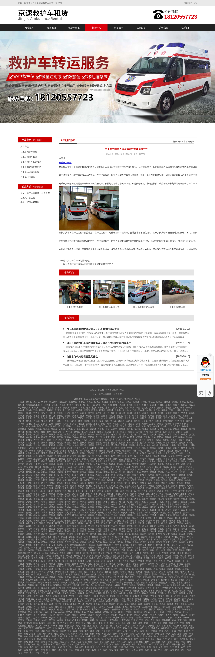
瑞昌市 (186, 507)
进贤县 (114, 510)
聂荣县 (65, 593)
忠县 (84, 612)
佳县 (82, 415)
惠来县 (77, 458)
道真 (120, 440)
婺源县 (99, 502)
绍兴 (60, 650)
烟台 (48, 650)
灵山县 (81, 604)
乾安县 (52, 545)
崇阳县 (135, 475)
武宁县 (67, 510)
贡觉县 (113, 596)
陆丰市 (21, 461)
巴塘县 (166, 442)
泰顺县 (83, 528)
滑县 (28, 491)
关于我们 (163, 27)
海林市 (111, 537)
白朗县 (21, 598)
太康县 (67, 483)
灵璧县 (149, 518)
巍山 (103, 423)
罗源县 (176, 515)
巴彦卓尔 (120, 625)
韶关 (82, 636)
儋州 (159, 623)
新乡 (147, 642)
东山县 (147, 512)
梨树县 (27, 547)
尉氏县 (152, 491)
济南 (177, 650)
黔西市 (29, 440)
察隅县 (182, 593)
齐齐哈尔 (123, 639)
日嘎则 (42, 623)
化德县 (44, 609)
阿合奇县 (47, 585)
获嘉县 (164, 488)
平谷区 (29, 620)
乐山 (153, 639)
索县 (43, 593)
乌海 (101, 625)
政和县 (85, 512)
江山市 (67, 526)
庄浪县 (102, 410)
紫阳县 (21, 415)
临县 (152, 553)
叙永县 (166, 453)
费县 (90, 496)
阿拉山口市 (72, 588)
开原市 (185, 547)
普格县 (83, 442)
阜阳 (151, 644)
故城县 (96, 563)
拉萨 (50, 639)
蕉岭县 (44, 461)
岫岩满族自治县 (25, 553)
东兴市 (89, 604)
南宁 (128, 650)
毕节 (119, 628)
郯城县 (112, 496)
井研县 (162, 450)
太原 (77, 650)
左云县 (170, 561)
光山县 (156, 483)
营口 (99, 636)
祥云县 (131, 423)
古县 (84, 555)
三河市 (143, 563)
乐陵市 (183, 493)
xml (195, 3)
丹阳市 (60, 531)
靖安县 (83, 504)
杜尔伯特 (63, 539)
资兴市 (142, 467)
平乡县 (92, 572)
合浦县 (104, 604)
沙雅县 (117, 585)
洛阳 (87, 647)
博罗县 (106, 461)
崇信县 (110, 410)
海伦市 (151, 534)
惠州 (82, 650)
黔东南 (150, 633)
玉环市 (180, 523)
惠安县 (60, 515)
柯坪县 (76, 585)
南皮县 (79, 566)
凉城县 (21, 609)
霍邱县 (135, 518)
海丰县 (36, 461)
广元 (130, 631)
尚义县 (58, 569)
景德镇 (97, 639)
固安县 (21, 566)
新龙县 (36, 445)
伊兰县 (120, 542)
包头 (71, 636)
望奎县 (36, 537)
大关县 (161, 429)
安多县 (58, 593)
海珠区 (21, 617)
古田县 (184, 510)
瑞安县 (75, 528)
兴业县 (29, 604)
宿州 (164, 642)
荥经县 (108, 448)
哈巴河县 (59, 580)
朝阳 (130, 628)
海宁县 (36, 528)
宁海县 (137, 528)
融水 (57, 607)
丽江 (108, 628)
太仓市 (36, 534)
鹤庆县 (65, 423)
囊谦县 (82, 402)
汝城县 (166, 467)
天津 (160, 647)
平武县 (91, 453)
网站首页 (29, 27)
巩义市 (29, 493)
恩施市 (99, 475)
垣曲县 (79, 558)
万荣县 (116, 558)
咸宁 (179, 633)
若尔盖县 (115, 445)
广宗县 (100, 572)
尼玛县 (21, 593)
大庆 (62, 642)
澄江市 (85, 432)
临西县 (73, 572)
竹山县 (118, 480)
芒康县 (64, 596)
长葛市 (182, 485)
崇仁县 (21, 504)
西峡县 (112, 485)
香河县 (180, 563)
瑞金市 (36, 507)
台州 (54, 650)
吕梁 (109, 633)
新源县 (182, 580)
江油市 (83, 453)
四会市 (114, 461)
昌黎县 (77, 574)
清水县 (52, 413)
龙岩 (122, 636)
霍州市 (180, 553)
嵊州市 (153, 526)
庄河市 (45, 553)
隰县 (41, 555)
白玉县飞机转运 (27, 177)
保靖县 (112, 464)
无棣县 (110, 493)
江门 (31, 647)
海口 (104, 647)
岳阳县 (172, 469)
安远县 (114, 507)
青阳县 (65, 518)
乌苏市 (139, 580)
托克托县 (22, 612)
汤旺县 (46, 539)
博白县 (36, 604)
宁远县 (98, 467)
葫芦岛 (74, 633)
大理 (132, 633)
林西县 (152, 609)
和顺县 (183, 558)
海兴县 (102, 566)
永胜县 (101, 429)
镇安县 (122, 413)
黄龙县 (29, 418)
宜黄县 (184, 502)
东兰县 (65, 601)
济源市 (149, 480)
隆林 (124, 601)
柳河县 (151, 545)
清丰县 (65, 488)
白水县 (128, 418)
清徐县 (67, 563)
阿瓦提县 (85, 585)
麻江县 (114, 434)
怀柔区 (36, 620)
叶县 (78, 491)
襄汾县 (98, 555)
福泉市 (91, 434)
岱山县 (60, 526)
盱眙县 (145, 531)
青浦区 (60, 617)
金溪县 (176, 502)
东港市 (145, 550)
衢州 (56, 639)
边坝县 (48, 596)
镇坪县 (176, 413)
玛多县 (120, 402)
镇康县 (156, 426)
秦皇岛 (27, 644)
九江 (152, 642)
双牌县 (119, 467)
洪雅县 (63, 450)
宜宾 (174, 633)
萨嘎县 (136, 596)
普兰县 (182, 590)
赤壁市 (120, 475)
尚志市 (67, 542)
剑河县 (161, 434)
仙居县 (29, 526)
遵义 (140, 644)
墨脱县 (21, 596)
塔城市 (146, 580)
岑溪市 (112, 604)
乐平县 (99, 510)
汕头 (98, 647)
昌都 (20, 623)
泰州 (189, 644)
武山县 (29, 413)
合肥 (26, 652)
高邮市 (67, 531)
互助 (110, 405)
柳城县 (79, 607)
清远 (170, 642)
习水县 (85, 440)
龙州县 (153, 598)
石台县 (73, 518)
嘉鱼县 (151, 475)
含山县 (185, 520)
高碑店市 (90, 569)
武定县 (93, 429)
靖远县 (75, 413)
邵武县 (77, 512)
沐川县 (147, 450)
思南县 (139, 437)
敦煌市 (50, 410)
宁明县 (161, 598)
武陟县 (94, 488)
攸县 (167, 472)
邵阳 (133, 636)
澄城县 (151, 418)
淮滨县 (120, 483)
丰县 (105, 534)
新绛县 (92, 558)
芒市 (51, 423)
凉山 (55, 628)
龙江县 (52, 542)
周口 (183, 642)
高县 (26, 450)
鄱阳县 (114, 502)
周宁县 (161, 510)
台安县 (37, 553)
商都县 (36, 609)
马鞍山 (176, 642)
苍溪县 (52, 453)
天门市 (21, 475)
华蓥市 (153, 448)
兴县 (158, 553)
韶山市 (122, 472)
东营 (94, 636)
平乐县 (154, 604)
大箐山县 (30, 539)
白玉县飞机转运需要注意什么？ (83, 356)
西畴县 (31, 429)
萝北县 (134, 539)
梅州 (43, 636)
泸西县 (70, 429)
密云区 (21, 620)
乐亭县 (132, 574)
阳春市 (143, 458)
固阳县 (160, 609)
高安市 (52, 504)
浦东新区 (84, 617)
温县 (88, 488)
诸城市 (114, 499)
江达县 (120, 596)
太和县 (21, 520)
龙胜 (177, 604)
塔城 (35, 623)
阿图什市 (67, 585)
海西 (188, 623)
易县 (155, 569)
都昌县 (36, 510)
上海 (37, 652)
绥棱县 (174, 534)
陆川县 (44, 604)
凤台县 (34, 523)
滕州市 (21, 502)
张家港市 (53, 534)
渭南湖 (44, 642)
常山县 (91, 526)
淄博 (111, 644)
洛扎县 (122, 593)
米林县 (29, 596)
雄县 (121, 569)
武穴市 (159, 475)
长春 (147, 650)
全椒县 (67, 520)
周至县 (137, 421)
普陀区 (132, 617)
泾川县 (125, 410)
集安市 (133, 545)
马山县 (110, 607)
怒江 (95, 623)
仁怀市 (69, 440)
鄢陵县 (29, 488)
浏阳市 (182, 472)
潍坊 (37, 650)
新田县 (82, 467)
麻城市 (166, 475)
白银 (133, 625)
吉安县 (29, 507)
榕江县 (137, 434)
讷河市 (165, 539)
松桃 (113, 437)
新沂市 (85, 534)
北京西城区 (113, 620)
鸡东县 (157, 539)
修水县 (60, 510)
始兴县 (96, 464)
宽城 (141, 566)
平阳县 (106, 528)
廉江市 (184, 461)
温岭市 (21, 526)
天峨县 (80, 601)
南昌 (111, 650)
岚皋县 (192, 413)
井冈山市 (123, 504)
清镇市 (158, 440)
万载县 (106, 504)
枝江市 (36, 480)
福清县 (145, 515)
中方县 (69, 467)
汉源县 (101, 448)
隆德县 (64, 590)
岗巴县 (128, 596)
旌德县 (29, 518)
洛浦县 (79, 582)
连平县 (174, 458)
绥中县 (122, 547)
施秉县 (29, 437)
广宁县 (137, 461)
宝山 (48, 631)
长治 (162, 636)
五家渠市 (147, 577)
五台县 (27, 558)
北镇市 (108, 550)
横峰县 (137, 502)
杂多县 (105, 402)
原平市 (121, 555)
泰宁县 (83, 515)
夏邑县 (180, 483)
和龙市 (143, 542)
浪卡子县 (90, 593)
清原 (169, 550)
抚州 (104, 639)
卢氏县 (151, 485)
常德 (50, 642)
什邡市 (135, 453)
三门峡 (173, 631)
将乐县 (91, 515)
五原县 (67, 609)
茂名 (87, 633)
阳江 (176, 639)
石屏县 (77, 429)
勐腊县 (152, 423)
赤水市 (77, 440)
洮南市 (21, 545)
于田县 (64, 582)
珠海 (94, 650)
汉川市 (99, 477)
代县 (20, 558)
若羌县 (21, 588)
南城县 (44, 504)
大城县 (172, 563)
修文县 (166, 440)
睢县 (35, 485)
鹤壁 (92, 631)
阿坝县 (124, 445)
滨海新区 (138, 612)
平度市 (60, 502)
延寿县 (75, 542)
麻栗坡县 (22, 429)
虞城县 (188, 483)
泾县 (43, 518)
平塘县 (52, 434)
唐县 (28, 572)
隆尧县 (131, 572)
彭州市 (73, 456)
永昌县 (83, 413)
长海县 (62, 553)
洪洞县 (90, 555)
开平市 (36, 464)
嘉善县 (52, 528)
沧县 (122, 566)
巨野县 (67, 493)
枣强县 (135, 563)
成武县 (75, 493)
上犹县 (130, 507)
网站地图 (188, 3)
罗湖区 (130, 615)
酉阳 (35, 612)
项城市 (52, 483)
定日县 (62, 598)
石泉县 (36, 415)
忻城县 (29, 601)
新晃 (26, 467)
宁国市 (21, 518)
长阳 (64, 480)
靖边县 (112, 415)
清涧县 (67, 415)
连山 (121, 458)
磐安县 (130, 526)
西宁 (62, 639)
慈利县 (73, 469)
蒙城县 (96, 518)
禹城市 (176, 493)
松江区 (67, 617)
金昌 (118, 623)
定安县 (171, 456)
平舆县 (29, 483)
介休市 (131, 558)
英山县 (21, 477)
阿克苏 (39, 625)
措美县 (130, 593)
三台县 (120, 453)
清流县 (122, 515)
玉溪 (26, 631)
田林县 (138, 601)
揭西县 (85, 458)
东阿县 (154, 493)
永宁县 (128, 590)
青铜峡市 (80, 590)
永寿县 (161, 515)
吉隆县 (153, 596)
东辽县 (174, 545)
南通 (88, 650)
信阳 (141, 642)
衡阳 (128, 644)
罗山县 (164, 483)
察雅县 (87, 596)
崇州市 (58, 456)
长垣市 (133, 488)
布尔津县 (85, 580)
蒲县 (28, 555)
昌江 (136, 456)
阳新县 (141, 480)
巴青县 (29, 593)
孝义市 (101, 553)
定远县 (60, 520)
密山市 (142, 539)
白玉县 (21, 445)
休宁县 (96, 520)
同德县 (190, 402)
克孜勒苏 (166, 620)
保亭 (119, 456)
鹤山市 (29, 464)
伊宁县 (43, 580)
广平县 (191, 572)
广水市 (106, 475)
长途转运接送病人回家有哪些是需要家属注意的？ (90, 264)
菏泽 (118, 642)
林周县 (122, 598)
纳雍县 (181, 437)
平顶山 (32, 639)
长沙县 (190, 472)
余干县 (122, 502)
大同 (126, 633)
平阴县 (83, 502)
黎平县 (145, 434)
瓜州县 (71, 410)
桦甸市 (50, 547)
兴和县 (29, 609)
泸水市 (21, 423)
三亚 (157, 644)
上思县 (96, 604)
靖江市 (29, 531)
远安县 (87, 480)
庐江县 (89, 523)
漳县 (138, 407)
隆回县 (36, 472)
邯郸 (20, 647)
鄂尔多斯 (183, 639)
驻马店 (51, 644)
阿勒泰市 (94, 580)
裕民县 (115, 580)
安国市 (99, 569)
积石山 (192, 405)
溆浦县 (46, 467)
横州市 (87, 607)
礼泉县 (44, 421)
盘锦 (37, 636)
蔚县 (51, 569)
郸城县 (75, 483)
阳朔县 (44, 607)
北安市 (56, 537)
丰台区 (103, 620)
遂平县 (164, 480)
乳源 (74, 464)
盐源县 (122, 442)
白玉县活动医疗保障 (29, 172)
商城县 (143, 483)
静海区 (121, 612)
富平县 (112, 418)
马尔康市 (22, 448)
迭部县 (153, 405)
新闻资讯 (96, 27)
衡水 (156, 636)
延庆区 (178, 617)
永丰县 (171, 504)
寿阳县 (168, 558)
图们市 (174, 542)
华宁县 (69, 432)
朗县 (175, 593)
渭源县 (152, 407)
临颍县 (166, 485)
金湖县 (137, 531)
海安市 (184, 531)
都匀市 (99, 434)
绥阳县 (135, 440)
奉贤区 (52, 617)
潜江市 (29, 475)
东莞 (143, 647)
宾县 (105, 542)
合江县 (174, 453)
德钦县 (158, 421)
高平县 (58, 561)
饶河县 (95, 539)
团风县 (44, 477)
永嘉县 (114, 528)
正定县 (67, 577)
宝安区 (106, 615)
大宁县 (48, 555)
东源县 (159, 458)
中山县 (117, 553)
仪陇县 (94, 450)
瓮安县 (67, 434)
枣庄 (77, 636)
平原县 (29, 496)
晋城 (186, 631)
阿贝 (72, 623)
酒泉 (69, 631)
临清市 (133, 493)
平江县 (149, 469)
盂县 (155, 561)
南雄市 (60, 464)
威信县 (122, 429)
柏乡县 (139, 572)
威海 (158, 642)
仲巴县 (169, 596)
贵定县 (75, 434)
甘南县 (29, 542)
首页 (175, 141)
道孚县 (60, 445)
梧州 (20, 631)
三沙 (141, 620)
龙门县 (91, 461)
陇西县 (160, 407)
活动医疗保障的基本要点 (78, 260)
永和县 (34, 555)
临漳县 (61, 574)
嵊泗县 (52, 526)
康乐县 (58, 407)
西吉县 (72, 590)
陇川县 (29, 423)
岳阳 (130, 642)
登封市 (174, 491)
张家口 (192, 639)
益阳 (162, 633)
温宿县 (132, 585)
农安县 (99, 547)
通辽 (96, 628)
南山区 (114, 615)
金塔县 (79, 410)
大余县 (137, 507)
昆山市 (44, 534)
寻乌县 (52, 507)
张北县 (81, 569)
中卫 (101, 623)
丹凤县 (145, 413)
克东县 (180, 539)
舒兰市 (42, 547)
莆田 (106, 644)
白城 (158, 625)
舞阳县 (174, 485)
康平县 (86, 553)
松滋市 (52, 477)
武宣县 (190, 598)
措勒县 (136, 590)
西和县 (101, 407)
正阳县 (21, 483)
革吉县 (151, 590)
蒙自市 (61, 426)
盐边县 (188, 453)
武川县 (168, 609)
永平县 (96, 423)
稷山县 (100, 558)
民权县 (42, 485)
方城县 (120, 485)
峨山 (55, 432)
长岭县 (60, 545)
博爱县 (102, 488)
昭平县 (109, 601)
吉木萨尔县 (103, 588)
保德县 (137, 555)
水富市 (114, 429)
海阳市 (145, 499)
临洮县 (145, 407)
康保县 (73, 569)
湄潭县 (100, 440)
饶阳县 (112, 563)
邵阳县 (44, 472)
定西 (144, 625)
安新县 (162, 569)
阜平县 (42, 572)
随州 (142, 631)
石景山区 (94, 620)
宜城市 (168, 477)
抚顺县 (181, 550)
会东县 (99, 442)
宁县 (182, 407)
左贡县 (72, 596)
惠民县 (125, 493)
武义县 (145, 526)
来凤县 (52, 475)
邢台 (39, 644)
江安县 (40, 450)
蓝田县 (145, 421)
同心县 (89, 590)
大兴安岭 (64, 623)
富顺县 (29, 456)
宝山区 (101, 617)
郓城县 (60, 493)
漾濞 (138, 423)
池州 (179, 636)
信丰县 (145, 507)
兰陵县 (96, 496)
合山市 (177, 598)
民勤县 (185, 410)
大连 (160, 650)
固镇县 (42, 523)
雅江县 (67, 445)
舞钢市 (58, 491)
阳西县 (151, 458)
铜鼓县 (75, 504)
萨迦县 (54, 598)
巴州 (185, 625)
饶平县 (93, 458)
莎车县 (179, 582)
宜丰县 (91, 504)
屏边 (47, 426)
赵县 (177, 574)
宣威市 (92, 432)
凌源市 (130, 547)
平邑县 (83, 496)
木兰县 (91, 542)
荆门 (173, 636)
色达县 (182, 442)
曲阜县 (21, 499)
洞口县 (29, 472)
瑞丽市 (58, 423)
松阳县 (149, 523)
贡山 (182, 421)
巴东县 (75, 475)
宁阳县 (180, 496)
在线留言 (141, 27)
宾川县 (123, 423)
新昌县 (168, 526)
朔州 (85, 628)
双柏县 (123, 426)
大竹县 (130, 448)
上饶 (123, 644)
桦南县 (182, 537)
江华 (76, 467)
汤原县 (167, 537)
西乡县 (172, 415)
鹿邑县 (60, 483)
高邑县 (44, 577)
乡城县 (159, 442)
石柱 (47, 612)
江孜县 (70, 598)
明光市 (36, 520)
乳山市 (141, 496)
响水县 (130, 531)
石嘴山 (31, 625)
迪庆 (84, 623)
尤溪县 (99, 515)
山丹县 (133, 410)
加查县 (114, 593)
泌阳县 (180, 480)
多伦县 (125, 607)
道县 (112, 467)
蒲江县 (91, 456)
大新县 (146, 598)
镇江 (65, 647)
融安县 (63, 607)
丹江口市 (95, 480)
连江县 (184, 515)
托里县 (123, 580)
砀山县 (162, 518)
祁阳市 (135, 467)
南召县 (128, 485)
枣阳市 (176, 477)
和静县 (165, 585)
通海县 (77, 432)
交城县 (165, 553)
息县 (113, 483)
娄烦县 (52, 563)
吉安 (20, 639)
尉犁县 (29, 588)
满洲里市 (116, 609)
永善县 (153, 429)
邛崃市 (50, 456)
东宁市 (87, 537)
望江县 (125, 520)
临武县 (174, 467)
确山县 (188, 480)
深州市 (75, 563)
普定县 (61, 440)
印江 (132, 437)
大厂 (158, 563)
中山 (71, 650)
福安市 (145, 510)
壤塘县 (132, 445)
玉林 (20, 636)
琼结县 (145, 593)
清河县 (50, 580)
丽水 (31, 642)
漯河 (81, 633)
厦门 (183, 650)
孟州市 (73, 488)
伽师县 (144, 582)
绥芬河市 (119, 537)
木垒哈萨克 (91, 588)
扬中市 (52, 531)
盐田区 (91, 615)
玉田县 (116, 574)
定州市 (106, 569)
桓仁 (158, 550)
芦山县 (77, 448)
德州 (20, 642)
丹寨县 (106, 434)
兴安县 (21, 607)
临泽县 (149, 410)
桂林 (26, 647)
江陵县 (75, 477)
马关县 (185, 426)
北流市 (21, 604)
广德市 (50, 518)
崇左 (20, 628)
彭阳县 (48, 590)
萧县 (155, 518)
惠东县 (99, 461)
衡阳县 (114, 472)
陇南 (127, 625)
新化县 (161, 464)
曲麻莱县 (73, 402)
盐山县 (94, 566)
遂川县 (155, 504)
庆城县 (42, 410)
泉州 (141, 650)
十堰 (191, 633)
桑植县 (65, 469)
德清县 (192, 526)
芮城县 (58, 558)
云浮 (181, 628)
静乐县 (176, 555)
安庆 (124, 642)
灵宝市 (135, 485)
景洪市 (168, 423)
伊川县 (92, 491)
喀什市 (39, 585)
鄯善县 (188, 588)
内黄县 (21, 491)
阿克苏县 (141, 585)
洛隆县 (56, 596)
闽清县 (168, 515)
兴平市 (182, 418)
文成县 (91, 528)
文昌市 (21, 458)
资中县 (185, 450)
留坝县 (135, 415)
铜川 (129, 623)
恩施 (143, 633)
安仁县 (150, 467)
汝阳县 (116, 491)
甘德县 (144, 402)
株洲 (90, 642)
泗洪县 (176, 528)
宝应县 (70, 448)
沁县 (103, 561)
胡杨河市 (92, 577)
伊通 (20, 547)
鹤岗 (112, 623)
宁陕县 (29, 415)
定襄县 (34, 558)
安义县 (122, 510)
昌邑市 (83, 499)
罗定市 (46, 458)
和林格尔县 (187, 609)
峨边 (140, 450)
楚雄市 (131, 426)
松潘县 (173, 445)
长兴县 (184, 526)
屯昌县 (164, 456)
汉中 (50, 633)
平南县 (65, 604)
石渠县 (190, 442)
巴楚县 (136, 582)
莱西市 (52, 502)
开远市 (69, 426)
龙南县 (106, 507)
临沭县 (60, 496)
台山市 (44, 464)
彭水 (30, 612)
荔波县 (83, 434)
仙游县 (137, 515)
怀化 (65, 636)
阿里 (158, 620)
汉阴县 (44, 415)
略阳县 (151, 415)
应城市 (114, 477)
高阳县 (21, 572)
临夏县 (66, 407)
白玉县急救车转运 (28, 157)
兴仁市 (99, 437)
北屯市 (138, 577)
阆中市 (79, 450)
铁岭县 (46, 550)
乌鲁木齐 (79, 647)
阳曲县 (60, 563)
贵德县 (182, 402)
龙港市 (60, 528)
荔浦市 (147, 604)
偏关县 (129, 555)
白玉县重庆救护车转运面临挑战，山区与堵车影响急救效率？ (99, 343)
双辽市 (190, 545)
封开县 (122, 461)
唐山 (71, 647)
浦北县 (73, 604)
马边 (134, 450)
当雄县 (115, 598)
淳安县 (161, 528)
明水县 (182, 534)
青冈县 (21, 537)
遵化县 (108, 574)
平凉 (182, 623)
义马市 (143, 485)
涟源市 (143, 464)
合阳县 (159, 418)
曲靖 (159, 639)
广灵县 (21, 563)
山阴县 (50, 561)
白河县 (161, 413)
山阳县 (130, 413)
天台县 (36, 526)
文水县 (173, 553)
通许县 (160, 491)
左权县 (191, 558)
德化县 (36, 515)
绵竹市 (128, 453)
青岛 (126, 647)
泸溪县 (75, 510)
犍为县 (170, 450)
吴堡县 (75, 415)
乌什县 (93, 585)
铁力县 (190, 537)
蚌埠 (58, 644)
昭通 (43, 631)
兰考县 (145, 491)
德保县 (169, 601)
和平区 (60, 615)
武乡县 (110, 561)
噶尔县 (167, 590)
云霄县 (171, 512)
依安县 (44, 542)
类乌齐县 (104, 596)
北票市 (137, 547)
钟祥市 (153, 477)
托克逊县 (179, 588)
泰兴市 (21, 531)
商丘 (89, 644)
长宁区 (147, 617)
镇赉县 (36, 545)
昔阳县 (176, 558)
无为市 (65, 523)
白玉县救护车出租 (28, 151)
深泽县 (36, 577)
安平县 (104, 563)
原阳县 (156, 488)
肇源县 (79, 539)
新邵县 (52, 472)
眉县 (107, 421)
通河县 (83, 542)
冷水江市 (152, 464)
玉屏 (153, 437)
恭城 (140, 604)
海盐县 (44, 528)
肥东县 (104, 523)
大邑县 (99, 456)
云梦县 (122, 477)
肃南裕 (164, 410)
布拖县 (75, 442)
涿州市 (114, 569)
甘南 (78, 623)
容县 (35, 456)
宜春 (113, 642)
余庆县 (92, 440)
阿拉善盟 (22, 625)
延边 (56, 633)
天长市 (44, 520)
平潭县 (153, 515)
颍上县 (178, 518)
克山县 (188, 539)
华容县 (164, 469)
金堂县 (106, 456)
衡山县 (99, 472)
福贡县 (189, 421)
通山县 (128, 475)
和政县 (35, 407)
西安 (183, 647)
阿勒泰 (192, 620)
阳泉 (136, 628)
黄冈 (107, 642)
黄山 (104, 633)
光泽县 (101, 512)
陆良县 (131, 432)
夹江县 (154, 450)
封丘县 (141, 488)
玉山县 (153, 502)
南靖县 (139, 512)
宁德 (84, 642)
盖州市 (101, 550)
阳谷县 (168, 493)
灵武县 (113, 590)
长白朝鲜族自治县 (105, 545)
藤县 (127, 604)
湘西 (87, 631)
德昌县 (114, 442)
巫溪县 (53, 612)
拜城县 (101, 585)
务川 (115, 440)
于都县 (75, 507)
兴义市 (106, 437)
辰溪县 (53, 467)
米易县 (21, 456)
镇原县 (176, 407)
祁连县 (86, 405)
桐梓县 (142, 440)
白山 (169, 625)
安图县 (128, 542)
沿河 (119, 437)
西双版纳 (106, 631)
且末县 (189, 585)
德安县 (44, 510)
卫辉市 (125, 488)
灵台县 (118, 410)
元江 (43, 432)
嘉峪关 (61, 628)
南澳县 (52, 464)
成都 (26, 650)
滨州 (26, 639)
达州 (139, 636)
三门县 (44, 526)
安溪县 (52, 515)
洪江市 (176, 464)
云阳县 (77, 612)
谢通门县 (30, 598)
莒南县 (75, 496)
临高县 (148, 456)
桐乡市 (21, 528)
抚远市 (144, 537)
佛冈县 (135, 458)
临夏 (135, 623)
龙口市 (176, 499)
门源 (92, 405)
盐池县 (97, 590)
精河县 (62, 588)
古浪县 (178, 410)
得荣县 (143, 442)
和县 (179, 520)
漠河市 (143, 534)
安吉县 (176, 526)
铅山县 (145, 502)
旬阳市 (168, 413)
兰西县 (29, 537)
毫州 (73, 639)
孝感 (37, 642)
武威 (165, 623)
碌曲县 (137, 405)
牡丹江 (192, 631)
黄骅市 (36, 566)
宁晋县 (123, 572)
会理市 (106, 442)
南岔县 (21, 539)
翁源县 (81, 464)
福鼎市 (137, 510)
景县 (90, 563)
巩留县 (189, 580)
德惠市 (83, 547)
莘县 (161, 493)
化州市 (153, 461)
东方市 (179, 456)
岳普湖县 (153, 582)
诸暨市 (161, 526)
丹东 (164, 639)
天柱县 (176, 434)
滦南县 (139, 574)
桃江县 (52, 469)
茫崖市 (44, 402)
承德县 (177, 566)
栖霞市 (153, 499)
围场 (136, 566)
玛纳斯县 (122, 588)
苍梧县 (133, 604)
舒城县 (128, 518)
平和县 (132, 512)
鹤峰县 (44, 475)
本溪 (163, 550)
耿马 (144, 426)
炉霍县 (52, 445)
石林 (165, 432)
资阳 (49, 628)
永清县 (188, 563)
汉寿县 (118, 469)
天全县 (85, 448)
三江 (51, 607)
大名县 (46, 574)
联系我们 (185, 27)
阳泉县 (44, 569)
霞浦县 (192, 510)
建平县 (170, 547)
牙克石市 (106, 609)
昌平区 (52, 620)
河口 (28, 426)
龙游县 (75, 526)
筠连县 (192, 448)
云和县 (141, 523)
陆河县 (29, 461)
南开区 (36, 615)
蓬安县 (102, 450)
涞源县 (178, 569)
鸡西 (106, 625)
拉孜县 (46, 598)
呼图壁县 (132, 588)
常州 (105, 650)
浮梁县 (106, 510)
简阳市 (42, 456)
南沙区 (153, 615)
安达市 (166, 534)
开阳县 (181, 440)
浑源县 (178, 561)
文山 (74, 628)
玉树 (185, 620)
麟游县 (87, 421)
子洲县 (60, 415)
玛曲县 (145, 405)
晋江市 (186, 512)
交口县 (109, 553)
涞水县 (50, 572)
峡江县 (186, 504)
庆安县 (190, 534)
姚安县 (108, 426)
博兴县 (102, 493)
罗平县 (116, 432)
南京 (166, 647)
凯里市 (44, 437)
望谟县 (67, 437)
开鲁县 (136, 609)
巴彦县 (99, 542)
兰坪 (177, 421)
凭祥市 (130, 598)
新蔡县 (156, 480)
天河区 (192, 615)
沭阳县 (192, 528)
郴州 (92, 633)
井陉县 (75, 577)
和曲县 (145, 555)
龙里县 (29, 434)
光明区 (67, 615)
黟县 (90, 520)
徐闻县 (192, 461)
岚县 (131, 553)
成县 (127, 407)
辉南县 (159, 545)
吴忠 (61, 625)
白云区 (184, 615)
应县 (43, 561)
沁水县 (89, 561)
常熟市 (62, 534)
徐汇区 (163, 617)
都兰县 (29, 402)
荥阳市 (21, 493)
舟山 (56, 642)
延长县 (89, 418)
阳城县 (81, 561)
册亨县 (60, 437)
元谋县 (92, 426)
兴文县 (184, 448)
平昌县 (46, 448)
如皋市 (192, 531)
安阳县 (42, 491)
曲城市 (188, 496)
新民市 (70, 553)
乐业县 (146, 601)
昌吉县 (148, 588)
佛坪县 (128, 415)
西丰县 (39, 550)
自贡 (180, 631)
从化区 (145, 615)
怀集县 (130, 461)
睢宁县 (93, 534)
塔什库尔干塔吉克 (123, 582)
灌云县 (168, 531)
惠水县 (21, 434)
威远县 (21, 453)
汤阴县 (34, 491)
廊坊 (109, 647)
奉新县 (114, 504)
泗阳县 (184, 528)
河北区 (29, 615)
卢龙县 (69, 574)
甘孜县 (44, 445)
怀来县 (29, 569)
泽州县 (65, 561)
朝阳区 (134, 620)
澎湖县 (21, 510)
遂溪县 (172, 520)
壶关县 (125, 561)
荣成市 (149, 496)
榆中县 (91, 413)
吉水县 (21, 507)
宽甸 (152, 550)
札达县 (175, 590)
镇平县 (104, 485)
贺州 (147, 628)
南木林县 (78, 598)
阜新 (84, 550)
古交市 (44, 563)
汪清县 (135, 542)
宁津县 (52, 496)
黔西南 (55, 631)
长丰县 (112, 523)
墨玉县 (95, 582)
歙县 (103, 520)
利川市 (91, 475)
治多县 (89, 402)
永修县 (52, 510)
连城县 (29, 512)
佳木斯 (174, 628)
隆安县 (118, 607)
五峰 (59, 480)
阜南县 (185, 518)
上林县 (102, 607)
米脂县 (89, 415)
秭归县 (71, 480)
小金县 (147, 445)
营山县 (110, 450)
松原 (81, 631)
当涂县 (21, 523)
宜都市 (52, 480)
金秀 (184, 598)
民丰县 (56, 582)
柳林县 (146, 553)
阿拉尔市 (169, 577)
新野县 (65, 485)
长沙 (149, 647)
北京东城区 (124, 620)
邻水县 (161, 448)
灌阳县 (183, 604)
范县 (51, 488)
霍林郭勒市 (127, 609)
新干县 (178, 504)
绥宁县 (21, 472)
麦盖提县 (163, 582)
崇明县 (158, 432)
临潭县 (176, 405)
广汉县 (143, 453)
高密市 (91, 499)
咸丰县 (60, 475)
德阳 (128, 636)
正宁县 (189, 407)
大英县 (29, 453)
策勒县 (72, 582)
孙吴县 (64, 537)
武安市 (162, 572)
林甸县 (72, 539)
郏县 (64, 491)
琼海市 (29, 458)
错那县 (99, 593)
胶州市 (67, 502)
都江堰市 (82, 456)
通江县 (62, 448)
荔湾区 (36, 617)
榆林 (26, 636)
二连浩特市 (147, 607)
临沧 (95, 625)
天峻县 (21, 402)
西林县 (131, 601)
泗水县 (36, 499)
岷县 (132, 407)
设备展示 (118, 27)
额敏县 (131, 580)
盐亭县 (112, 453)
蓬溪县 (44, 453)
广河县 (43, 407)
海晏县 (78, 405)
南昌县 (130, 510)
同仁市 (62, 405)
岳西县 (118, 520)
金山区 (75, 617)
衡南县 (106, 472)
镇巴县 (143, 415)
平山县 (192, 574)
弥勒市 (53, 426)
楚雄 (68, 628)
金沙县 (21, 440)
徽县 (88, 407)
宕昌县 (114, 407)
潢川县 (128, 483)
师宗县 (123, 432)
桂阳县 (29, 469)
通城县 (143, 475)
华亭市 (87, 410)
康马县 (185, 596)
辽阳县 (70, 550)
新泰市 (164, 496)
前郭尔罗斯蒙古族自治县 (75, 545)
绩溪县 (36, 518)
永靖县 (50, 407)
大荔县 (166, 418)
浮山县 (69, 555)
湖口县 (29, 510)
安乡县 (125, 469)
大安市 (190, 542)
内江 (39, 633)
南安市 (178, 512)
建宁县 (75, 515)
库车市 (125, 585)
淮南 (111, 636)
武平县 (36, 512)
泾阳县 (58, 421)
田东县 (185, 601)
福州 (172, 650)
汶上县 (44, 499)
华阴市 (96, 418)
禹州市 (190, 485)
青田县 (172, 523)
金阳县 (67, 442)
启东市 (21, 534)
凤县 (80, 421)
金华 (122, 650)
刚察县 (70, 405)
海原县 (33, 590)
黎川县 (36, 504)
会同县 (38, 467)
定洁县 (177, 596)
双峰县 (168, 464)
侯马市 (188, 553)
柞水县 (114, 413)
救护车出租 (74, 27)
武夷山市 (68, 512)
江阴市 (120, 534)
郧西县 (125, 480)
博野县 (128, 569)
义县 (123, 550)
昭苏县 (174, 580)
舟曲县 (161, 405)
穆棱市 (95, 537)
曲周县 (170, 572)
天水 (125, 631)
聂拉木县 (145, 596)
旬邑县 (29, 421)
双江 (149, 426)
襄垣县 (149, 561)
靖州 (189, 464)
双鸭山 (46, 625)
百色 (125, 628)
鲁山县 (71, 491)
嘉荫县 (54, 539)
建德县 (153, 528)
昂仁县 (39, 598)
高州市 (161, 461)
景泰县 (60, 413)
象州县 (21, 601)
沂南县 (120, 496)
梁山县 (29, 499)
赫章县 (168, 437)
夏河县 (130, 405)
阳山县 (128, 458)
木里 (129, 442)
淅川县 (89, 485)
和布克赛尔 (105, 580)
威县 (86, 572)
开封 (98, 633)
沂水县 (104, 496)
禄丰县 (85, 426)
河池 (37, 631)
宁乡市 (174, 472)
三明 (84, 639)
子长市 (81, 418)
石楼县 (138, 553)
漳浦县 (163, 512)
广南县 (185, 423)
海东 (89, 625)
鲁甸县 (184, 429)
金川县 (155, 445)
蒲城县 (135, 418)
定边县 (104, 415)
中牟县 (36, 493)
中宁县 (41, 590)
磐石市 (34, 547)
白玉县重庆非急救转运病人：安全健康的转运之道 (93, 329)
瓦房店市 (54, 553)
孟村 (59, 566)
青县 (117, 566)
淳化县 (21, 421)
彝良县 (130, 429)
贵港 (113, 628)
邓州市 (50, 485)
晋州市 (163, 574)
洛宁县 (100, 491)
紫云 (43, 440)
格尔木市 (63, 402)
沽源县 (65, 569)
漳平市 (21, 512)
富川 (95, 601)
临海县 (154, 572)
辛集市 (171, 574)
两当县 (82, 407)
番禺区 (168, 615)
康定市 (99, 445)
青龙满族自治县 (89, 574)
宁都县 (83, 507)
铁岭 (147, 631)
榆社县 (21, 561)
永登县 (106, 413)
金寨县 (120, 518)
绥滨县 (126, 539)
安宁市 (139, 432)
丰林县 (39, 539)
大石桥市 (92, 550)
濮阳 (190, 636)
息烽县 (174, 440)
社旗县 (81, 485)
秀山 (41, 612)
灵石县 (139, 558)
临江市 (92, 545)
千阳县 (94, 421)
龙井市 (151, 542)
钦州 (186, 628)
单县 (82, 493)
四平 (45, 633)
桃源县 (96, 469)
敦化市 (166, 542)
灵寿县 (52, 577)
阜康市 (141, 588)
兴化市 (36, 531)
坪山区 (75, 615)
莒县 (127, 496)
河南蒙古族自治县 (34, 405)
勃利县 (136, 537)
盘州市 (150, 440)
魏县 (177, 572)
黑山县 (130, 550)
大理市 (145, 423)
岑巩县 (184, 434)
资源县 (162, 604)
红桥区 (21, 615)
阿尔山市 (166, 607)
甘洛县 (29, 442)
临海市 (188, 523)
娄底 (62, 633)
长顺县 (36, 434)
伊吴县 (156, 588)
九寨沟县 (164, 445)
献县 (64, 566)
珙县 (20, 450)
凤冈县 (108, 440)
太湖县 (141, 520)
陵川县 (73, 561)
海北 (152, 620)
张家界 (63, 631)
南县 (59, 469)
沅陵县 (61, 467)
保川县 (85, 491)
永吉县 (65, 547)
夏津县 (21, 496)
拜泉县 (173, 539)
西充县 (87, 450)
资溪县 (168, 502)
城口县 (106, 612)
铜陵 (150, 636)
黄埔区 (176, 615)
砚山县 (39, 429)
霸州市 (151, 563)
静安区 (139, 617)
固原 (171, 623)
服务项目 (51, 27)
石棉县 (93, 448)
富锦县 (151, 537)
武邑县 (128, 563)
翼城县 (106, 555)
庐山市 (168, 507)
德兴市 (91, 502)
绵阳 (100, 644)
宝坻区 (147, 612)
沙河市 (58, 572)
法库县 (78, 553)
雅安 (31, 628)
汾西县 (21, 555)
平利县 (184, 413)
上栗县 (83, 510)
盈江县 (36, 423)
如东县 (29, 534)
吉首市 (135, 464)
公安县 (91, 477)
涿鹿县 (21, 569)
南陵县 (73, 523)
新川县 (172, 488)
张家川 (21, 413)
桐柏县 (58, 485)
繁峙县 (191, 555)
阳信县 (118, 493)
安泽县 (77, 555)
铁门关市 (129, 577)
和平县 (166, 458)
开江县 (137, 448)
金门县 (29, 515)
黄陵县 (21, 418)
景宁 (127, 523)
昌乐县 (130, 499)
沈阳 (121, 647)
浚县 (184, 488)
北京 (31, 652)
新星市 (83, 577)
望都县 (170, 569)
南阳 (64, 644)
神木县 (52, 415)
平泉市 (129, 566)
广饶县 (184, 499)
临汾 (54, 636)
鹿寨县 (71, 607)
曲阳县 (149, 569)
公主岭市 (74, 547)
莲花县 (91, 510)
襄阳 (135, 642)
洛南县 (153, 413)
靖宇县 (118, 545)
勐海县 (160, 423)
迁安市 (101, 574)
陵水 (124, 456)
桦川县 (175, 537)
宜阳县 (108, 491)
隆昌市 (178, 450)
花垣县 (120, 464)
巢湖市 (81, 523)
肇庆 (20, 644)
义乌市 (114, 526)
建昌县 (114, 547)
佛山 (138, 647)
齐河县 (36, 496)
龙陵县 (29, 432)
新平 (49, 432)
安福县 (139, 504)
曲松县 (137, 593)
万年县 (106, 502)
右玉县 (36, 561)
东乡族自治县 (24, 407)
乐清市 (67, 528)
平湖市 (29, 528)
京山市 (145, 477)
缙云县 (164, 523)
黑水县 (139, 445)
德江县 (125, 437)
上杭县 (44, 512)
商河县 (75, 502)
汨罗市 (141, 469)
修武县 (110, 488)
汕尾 (185, 633)
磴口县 (60, 609)
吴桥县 (71, 566)
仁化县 (89, 464)
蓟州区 (113, 612)
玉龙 (107, 429)
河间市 (29, 566)
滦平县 (162, 566)
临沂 (31, 650)
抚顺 (79, 639)
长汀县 (52, 512)
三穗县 (21, 437)
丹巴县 (83, 445)
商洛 (78, 625)
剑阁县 (60, 453)
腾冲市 (192, 429)
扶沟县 (106, 483)
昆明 (20, 652)
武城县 (191, 493)
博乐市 (82, 588)
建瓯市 (60, 512)
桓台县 (44, 502)
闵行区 (108, 617)
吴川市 (168, 461)
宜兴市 (112, 534)
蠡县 (142, 569)
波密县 (190, 593)
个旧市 (77, 426)
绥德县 (96, 415)
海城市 (189, 550)
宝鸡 (109, 639)
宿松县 (133, 520)
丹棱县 (56, 450)
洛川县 (44, 418)
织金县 (189, 437)
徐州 (65, 650)
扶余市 (44, 545)
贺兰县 (120, 590)
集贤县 (118, 539)
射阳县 (106, 531)
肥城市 (156, 496)
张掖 (84, 625)
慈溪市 (122, 528)
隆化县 (154, 566)
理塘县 (174, 442)
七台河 (56, 623)
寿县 (28, 523)
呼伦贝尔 (155, 628)
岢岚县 (152, 555)
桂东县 (158, 467)
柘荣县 (153, 510)
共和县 (21, 405)
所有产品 (24, 146)
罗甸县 (44, 434)
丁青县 (95, 596)
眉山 (184, 636)
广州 (43, 652)
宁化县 (114, 515)
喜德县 (52, 442)
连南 (115, 458)
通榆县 (29, 545)
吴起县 (65, 418)
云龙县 (89, 423)
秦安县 (44, 413)
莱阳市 (168, 499)
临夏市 (74, 407)
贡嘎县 (161, 593)
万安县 (147, 504)
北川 (98, 453)
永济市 (50, 558)
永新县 (132, 504)
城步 (184, 469)
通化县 (167, 545)
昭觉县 (60, 442)
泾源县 (56, 590)
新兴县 (62, 458)
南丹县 (88, 601)
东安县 (127, 467)
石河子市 (178, 577)
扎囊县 (168, 593)
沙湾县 (21, 580)
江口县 (160, 437)
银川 (134, 644)
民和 (115, 405)
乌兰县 (36, 402)
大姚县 (100, 426)
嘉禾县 (181, 467)
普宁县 (70, 458)
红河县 (40, 426)
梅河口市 (142, 545)
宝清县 (103, 539)
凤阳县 (52, 520)
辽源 (140, 623)
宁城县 (144, 609)
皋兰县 (99, 413)
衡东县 (91, 472)
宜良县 (171, 432)
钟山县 (102, 601)
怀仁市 (29, 561)
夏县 (72, 558)
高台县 (141, 410)
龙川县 (182, 458)
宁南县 (91, 442)
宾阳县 (94, 607)
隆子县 (106, 593)
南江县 (54, 448)
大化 (35, 601)
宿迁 (96, 642)
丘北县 (177, 426)
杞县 (167, 491)
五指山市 (37, 458)
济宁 (184, 644)
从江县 (130, 434)
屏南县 (176, 510)
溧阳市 (70, 534)
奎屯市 (41, 582)
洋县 (179, 415)
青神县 (48, 450)
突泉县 (157, 607)
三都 (186, 432)
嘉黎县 (81, 593)
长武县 (36, 421)
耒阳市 (75, 472)
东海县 (176, 531)
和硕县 (158, 585)
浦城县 (108, 512)
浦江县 (137, 526)
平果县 (177, 601)
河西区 (44, 615)
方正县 (112, 542)
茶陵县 (161, 472)
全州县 (29, 607)
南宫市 (65, 572)
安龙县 (52, 437)
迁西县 (124, 574)
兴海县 (175, 402)
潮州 (33, 644)
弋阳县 (130, 502)
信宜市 (145, 461)
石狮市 (21, 515)
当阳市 (44, 480)
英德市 (108, 458)
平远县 (52, 461)
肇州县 (87, 539)
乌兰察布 (177, 625)
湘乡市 (130, 472)
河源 (67, 633)
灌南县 (161, 531)
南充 (73, 642)
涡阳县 (104, 518)
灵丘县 (185, 561)
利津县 (192, 499)
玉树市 (113, 402)
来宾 (31, 631)
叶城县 (172, 582)
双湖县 (190, 590)
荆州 (189, 642)
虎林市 (149, 539)
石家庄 (134, 650)
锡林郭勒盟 (40, 628)
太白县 (73, 421)
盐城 (60, 647)
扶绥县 (169, 598)
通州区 (60, 620)
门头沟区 (76, 620)
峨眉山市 (126, 450)
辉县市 (118, 488)
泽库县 (47, 405)
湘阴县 (156, 469)
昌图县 (31, 550)
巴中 (112, 625)
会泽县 (100, 432)
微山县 (75, 499)
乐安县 (192, 502)
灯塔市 (62, 550)
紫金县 (190, 458)
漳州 (43, 647)
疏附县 (31, 585)
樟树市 (60, 504)
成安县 (53, 574)
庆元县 (133, 523)
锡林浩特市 (135, 607)
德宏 (91, 628)
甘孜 (146, 623)
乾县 (51, 421)
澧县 (111, 469)
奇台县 (113, 588)
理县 (185, 445)
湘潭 (142, 639)
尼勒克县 (155, 580)
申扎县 (50, 593)
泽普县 (187, 582)
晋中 (136, 639)
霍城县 (21, 582)
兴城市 (106, 547)
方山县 (125, 553)
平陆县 (65, 558)
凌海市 (116, 550)
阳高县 (36, 563)
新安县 (137, 491)
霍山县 (112, 518)
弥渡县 (116, 423)
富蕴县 (76, 580)
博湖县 (150, 585)
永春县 (44, 515)
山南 (49, 623)
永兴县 (189, 467)
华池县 (29, 410)
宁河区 (129, 612)
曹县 (88, 493)
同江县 (159, 537)
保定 (115, 647)
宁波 (132, 647)
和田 (89, 623)
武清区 (154, 612)
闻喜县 (108, 558)
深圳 (48, 652)
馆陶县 (183, 572)
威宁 (175, 437)
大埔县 (75, 461)
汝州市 (50, 491)
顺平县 (135, 569)
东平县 (172, 496)
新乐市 (155, 574)
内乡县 (96, 485)
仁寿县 (71, 450)
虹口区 (124, 617)
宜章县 (21, 469)
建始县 (83, 475)
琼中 (113, 456)
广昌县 (161, 502)
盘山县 (54, 550)
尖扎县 (55, 405)
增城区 (137, 615)
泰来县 (36, 542)
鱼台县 (67, 499)
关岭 (49, 440)
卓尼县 (168, 405)
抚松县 (126, 545)
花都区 (161, 615)
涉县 (39, 574)
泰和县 (163, 504)
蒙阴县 (67, 496)
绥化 (98, 631)
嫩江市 (79, 537)
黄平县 (36, 437)
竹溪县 (110, 480)
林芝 (176, 623)
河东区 (52, 615)
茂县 (179, 445)
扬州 (92, 647)
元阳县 (62, 429)
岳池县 (168, 448)
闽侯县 (192, 515)
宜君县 (129, 421)
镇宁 (55, 440)
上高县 (99, 504)
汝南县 (172, 480)
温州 (166, 650)
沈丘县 (83, 483)
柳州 (117, 644)
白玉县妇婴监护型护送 (30, 167)
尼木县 (107, 598)
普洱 (26, 628)
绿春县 (46, 429)
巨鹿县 (116, 572)
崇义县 (122, 507)
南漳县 (29, 480)
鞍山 (79, 642)
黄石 (105, 636)
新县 (150, 483)
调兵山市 (22, 550)
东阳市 (106, 526)
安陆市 (106, 477)
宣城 (60, 636)
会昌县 (60, 507)
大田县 (106, 515)
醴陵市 (145, 472)
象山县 (145, 528)
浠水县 (190, 475)
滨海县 (122, 531)
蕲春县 (182, 475)
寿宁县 (168, 510)
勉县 (165, 415)
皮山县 (87, 582)
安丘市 (99, 499)
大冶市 (133, 480)
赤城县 (185, 566)
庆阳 (190, 625)
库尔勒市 (45, 588)
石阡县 (147, 437)
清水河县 (176, 609)
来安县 (75, 520)
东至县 (81, 518)
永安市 (67, 515)
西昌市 (135, 442)
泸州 (170, 639)
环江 (52, 601)
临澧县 (104, 469)
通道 (183, 464)
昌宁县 (21, 432)
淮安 (145, 644)
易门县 (61, 432)
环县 (35, 410)
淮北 (45, 639)
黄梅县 (174, 475)
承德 (145, 636)
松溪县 (93, 512)
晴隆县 (83, 437)
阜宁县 (114, 531)
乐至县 (31, 448)
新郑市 (181, 491)
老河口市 (185, 477)
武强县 (120, 563)
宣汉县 (145, 448)
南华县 (116, 426)
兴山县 (79, 480)
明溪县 (130, 515)
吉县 (62, 555)
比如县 (73, 593)
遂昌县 (156, 523)
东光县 (110, 566)
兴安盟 (151, 625)
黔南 (157, 633)
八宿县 (79, 596)
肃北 (64, 410)
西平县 (44, 483)
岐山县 (121, 421)
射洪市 (36, 453)
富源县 (108, 432)
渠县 (123, 448)
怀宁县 (156, 520)
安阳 (130, 639)
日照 (67, 639)
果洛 (174, 620)
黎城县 (133, 561)
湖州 (54, 647)
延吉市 (182, 542)
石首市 (67, 477)
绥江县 (145, 429)
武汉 (172, 647)
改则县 (144, 590)
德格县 (29, 445)
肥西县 (96, 523)
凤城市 (137, 550)
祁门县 (83, 520)
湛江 (94, 644)
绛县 (86, 558)
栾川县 (129, 491)
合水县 (21, 410)
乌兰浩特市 (177, 607)
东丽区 (185, 612)
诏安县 (155, 512)
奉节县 (69, 612)
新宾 (175, 550)
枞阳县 (164, 520)
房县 (103, 480)
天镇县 (29, 563)
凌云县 (154, 601)
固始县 (135, 483)
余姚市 (130, 528)
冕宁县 (44, 442)
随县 (113, 475)
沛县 (100, 534)
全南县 (91, 507)
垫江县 (90, 612)
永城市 (172, 483)
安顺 (26, 633)
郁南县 (54, 458)
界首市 (170, 518)
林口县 (128, 537)
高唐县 (141, 493)
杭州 (20, 650)
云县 (170, 426)
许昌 (147, 639)
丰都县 (98, 612)
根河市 (75, 609)
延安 (90, 639)
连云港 (70, 644)
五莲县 (133, 496)
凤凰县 (128, 464)
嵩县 (122, 491)
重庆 (189, 647)
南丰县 (29, 504)
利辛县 (89, 518)
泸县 (181, 453)
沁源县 (96, 561)
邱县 (28, 574)
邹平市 (94, 493)
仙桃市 (36, 475)
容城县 (185, 569)
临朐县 (137, 499)
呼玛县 (135, 534)
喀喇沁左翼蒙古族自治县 (153, 547)
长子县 (118, 561)
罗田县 (29, 477)
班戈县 (36, 593)
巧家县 (176, 429)
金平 (33, 426)
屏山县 (176, 448)
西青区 (178, 612)
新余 (20, 633)
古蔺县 (159, 453)
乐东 (130, 456)
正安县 (127, 440)
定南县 (99, 507)
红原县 (106, 445)
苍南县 (99, 528)
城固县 (185, 415)
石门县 (89, 469)
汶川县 (192, 445)
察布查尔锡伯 (32, 580)
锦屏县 (168, 434)
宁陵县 (29, 485)
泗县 (142, 518)
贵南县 (167, 402)
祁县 (161, 558)
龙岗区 (99, 615)
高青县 (36, 502)
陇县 (101, 421)
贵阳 (116, 650)
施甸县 (36, 432)
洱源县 (81, 423)
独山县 (60, 434)
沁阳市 (81, 488)
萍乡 (113, 631)
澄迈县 (156, 456)
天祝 (171, 410)
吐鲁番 (153, 623)
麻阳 (31, 467)
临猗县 (123, 558)
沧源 (138, 426)
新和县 (108, 572)
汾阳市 (93, 553)
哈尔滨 (153, 650)
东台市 (91, 531)
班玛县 (151, 402)
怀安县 (36, 569)
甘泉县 (58, 418)
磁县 (33, 574)
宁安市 (103, 537)
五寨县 (160, 555)
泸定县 (91, 445)
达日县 (136, 402)
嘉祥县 (52, 499)
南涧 (109, 423)
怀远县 (58, 523)
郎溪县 (58, 518)
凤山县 (73, 601)
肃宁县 (87, 566)
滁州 (45, 644)
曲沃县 (113, 555)
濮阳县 (36, 488)
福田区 (122, 615)
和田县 (103, 582)
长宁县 (32, 450)
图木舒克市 (158, 577)
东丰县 (182, 545)
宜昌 (83, 644)
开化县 (83, 526)
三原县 (65, 421)
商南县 (137, 413)
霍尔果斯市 (31, 582)
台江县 (153, 434)
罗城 (58, 601)
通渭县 (168, 407)
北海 (115, 639)
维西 (151, 421)
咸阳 (168, 644)
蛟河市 (58, 547)
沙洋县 (161, 477)
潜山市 (149, 520)
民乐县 (156, 410)
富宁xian (177, 423)
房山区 (67, 620)
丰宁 (147, 566)
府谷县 (120, 415)
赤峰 (167, 631)
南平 (116, 636)
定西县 (34, 572)
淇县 (179, 488)
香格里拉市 (168, 421)
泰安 (101, 642)
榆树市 (91, 547)
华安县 (124, 512)
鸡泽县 (21, 574)
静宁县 (94, 410)
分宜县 (161, 507)
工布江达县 (38, 596)
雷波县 (189, 440)
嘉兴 (99, 650)
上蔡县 (36, 483)
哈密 (66, 625)
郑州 (155, 647)
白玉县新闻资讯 (186, 141)
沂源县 (29, 502)
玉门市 (58, 410)
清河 (80, 572)
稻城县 (151, 442)
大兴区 (44, 620)
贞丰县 (75, 437)
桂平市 (58, 604)
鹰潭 (192, 628)
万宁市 (187, 456)
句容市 (44, 531)
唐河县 (73, 485)
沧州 (77, 644)
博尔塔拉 (28, 623)
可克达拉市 (110, 577)
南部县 (118, 450)
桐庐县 (168, 528)
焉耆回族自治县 (177, 585)
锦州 (31, 636)
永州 (168, 633)
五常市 (60, 542)
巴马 (47, 601)
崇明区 (44, 617)
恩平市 (21, 464)
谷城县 (21, 480)
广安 (136, 631)
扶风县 (113, 421)
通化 (142, 628)
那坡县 (162, 601)
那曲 (147, 620)
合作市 (184, 405)
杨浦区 (116, 617)
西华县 (99, 483)
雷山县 (122, 434)
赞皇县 (29, 577)
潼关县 (174, 418)
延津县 (168, 429)
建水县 (85, 429)
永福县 (191, 604)
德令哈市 (53, 402)
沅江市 (36, 469)
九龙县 (75, 445)
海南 (179, 620)
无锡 (189, 650)
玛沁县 (159, 402)
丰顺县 (67, 461)
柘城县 (21, 485)
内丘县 (147, 572)
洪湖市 (60, 477)
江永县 (106, 467)
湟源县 (122, 405)
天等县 (138, 598)
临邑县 (44, 496)
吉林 (88, 636)
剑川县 (73, 423)
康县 (107, 407)
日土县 (159, 590)
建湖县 (99, 531)
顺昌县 (116, 512)
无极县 (21, 577)
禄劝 (151, 432)
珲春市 (159, 542)
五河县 (50, 523)
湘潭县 (137, 472)
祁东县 (83, 472)
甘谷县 (36, 413)
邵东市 (60, 472)
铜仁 (167, 636)
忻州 (115, 633)
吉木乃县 (188, 577)
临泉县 (29, 520)
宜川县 (36, 418)
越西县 (36, 442)
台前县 (44, 488)
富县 (51, 418)
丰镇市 (187, 607)
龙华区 (83, 615)
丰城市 (67, 504)
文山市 (21, 426)
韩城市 (104, 418)
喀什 (139, 625)
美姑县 (21, 442)
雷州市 (176, 461)
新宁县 (191, 469)
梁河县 (44, 423)
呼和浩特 (176, 644)
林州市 (191, 488)
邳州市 (77, 534)
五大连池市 (46, 537)
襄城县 (21, 488)
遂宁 (119, 631)
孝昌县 (137, 477)
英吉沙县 (22, 585)
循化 (98, 405)
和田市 (111, 582)
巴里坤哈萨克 (167, 588)
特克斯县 (165, 580)
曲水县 (99, 598)
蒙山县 (120, 604)
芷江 (20, 467)
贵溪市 (153, 507)
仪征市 (75, 531)
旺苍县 (75, 453)
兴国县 (67, 507)
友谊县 (111, 539)
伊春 (106, 623)
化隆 (104, 405)
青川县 (67, 453)
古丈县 (104, 464)
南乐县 (58, 488)
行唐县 (60, 577)
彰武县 (77, 550)
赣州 (48, 647)
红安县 (36, 477)
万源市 (116, 448)
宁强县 (159, 415)
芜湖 (162, 644)
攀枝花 (54, 625)
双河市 (120, 577)
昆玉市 (101, 577)
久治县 (128, 402)
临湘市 (133, 469)
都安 (41, 601)
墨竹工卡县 (89, 598)
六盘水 (32, 633)
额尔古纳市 (85, 609)
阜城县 (83, 563)
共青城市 (177, 507)
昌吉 (164, 625)
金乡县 (60, 499)
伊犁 (79, 628)
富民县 (179, 432)
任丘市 (44, 566)
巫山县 (61, 612)
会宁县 (67, 413)
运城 (26, 642)
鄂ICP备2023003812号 (129, 399)
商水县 (91, 483)
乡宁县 (56, 555)
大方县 (36, 440)
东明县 (44, 493)
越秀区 (29, 617)
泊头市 (52, 566)
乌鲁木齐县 (23, 590)
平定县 (162, 561)
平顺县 (141, 561)
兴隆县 (169, 566)
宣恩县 (67, 475)
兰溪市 (122, 526)
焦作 (39, 639)
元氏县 (184, 574)
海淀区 (85, 620)
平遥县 (154, 558)
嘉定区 (93, 617)
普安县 (91, 437)
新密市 (189, 491)
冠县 (148, 493)
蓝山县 (90, 467)
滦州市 (147, 574)
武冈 (179, 469)
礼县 (94, 407)
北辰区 (162, 612)
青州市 (122, 499)
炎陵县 (153, 472)
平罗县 (105, 590)
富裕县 (21, 542)
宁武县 (183, 555)
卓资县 (52, 609)
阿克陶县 (57, 585)
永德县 (164, 426)
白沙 (141, 456)
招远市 (161, 499)
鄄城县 (52, 493)
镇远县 (192, 434)
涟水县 (153, 531)
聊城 (48, 636)
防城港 (154, 631)
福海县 (68, 580)
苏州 (177, 647)
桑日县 (153, 593)
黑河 (72, 625)
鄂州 (121, 633)
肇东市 (159, 534)
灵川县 (36, 607)
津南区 (170, 612)
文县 (121, 407)
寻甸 (146, 432)
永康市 (99, 526)
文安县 (164, 563)
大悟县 (130, 477)
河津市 (42, 558)
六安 (67, 642)
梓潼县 (104, 453)
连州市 (101, 458)
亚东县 (161, 596)
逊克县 (72, 537)
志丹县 (73, 418)
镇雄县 (137, 429)
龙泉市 (120, 523)
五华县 (60, 461)
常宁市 (67, 472)
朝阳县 (177, 547)
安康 (102, 628)
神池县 (168, 555)
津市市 (81, 469)
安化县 (44, 469)
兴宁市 (83, 461)
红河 (138, 633)
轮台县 (36, 588)
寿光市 (106, 499)
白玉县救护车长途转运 (30, 162)
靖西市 (117, 601)
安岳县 (39, 448)
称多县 (97, 402)
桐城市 (110, 520)
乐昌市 (67, 464)
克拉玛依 (165, 628)
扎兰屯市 (96, 609)
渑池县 (159, 485)
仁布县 (192, 596)
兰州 (43, 650)
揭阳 (37, 647)
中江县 (151, 453)
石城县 (44, 507)
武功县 (190, 418)
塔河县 (128, 534)
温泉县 (54, 588)
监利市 (83, 477)
